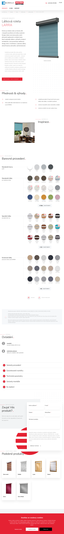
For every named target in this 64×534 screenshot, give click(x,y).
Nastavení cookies (18, 529)
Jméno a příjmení (33, 407)
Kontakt (17, 8)
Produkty (5, 8)
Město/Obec (48, 414)
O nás (11, 8)
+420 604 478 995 (52, 3)
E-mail (46, 407)
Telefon (31, 414)
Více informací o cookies (25, 521)
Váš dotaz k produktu (33, 422)
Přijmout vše (45, 529)
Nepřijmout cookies (32, 529)
